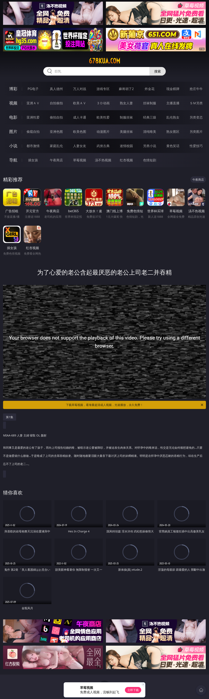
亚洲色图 (56, 131)
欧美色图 (79, 131)
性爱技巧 (196, 146)
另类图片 (196, 131)
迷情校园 (126, 146)
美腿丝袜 (126, 131)
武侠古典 (103, 146)
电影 (13, 117)
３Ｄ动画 (103, 103)
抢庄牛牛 (196, 89)
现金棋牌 (172, 89)
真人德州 (56, 89)
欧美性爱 (103, 117)
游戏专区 (103, 89)
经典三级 (149, 117)
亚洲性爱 (33, 117)
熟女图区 (172, 131)
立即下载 (133, 690)
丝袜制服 (149, 103)
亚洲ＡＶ (33, 103)
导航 (13, 160)
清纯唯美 (149, 131)
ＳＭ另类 (196, 103)
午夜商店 (56, 160)
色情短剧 (149, 160)
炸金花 (150, 89)
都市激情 (33, 146)
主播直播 (172, 103)
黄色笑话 (172, 146)
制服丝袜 (126, 117)
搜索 (157, 71)
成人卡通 (79, 117)
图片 (13, 131)
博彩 (13, 88)
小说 (13, 145)
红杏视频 (126, 160)
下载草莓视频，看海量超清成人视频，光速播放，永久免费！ (135, 404)
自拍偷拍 (56, 103)
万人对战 (79, 89)
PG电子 (33, 89)
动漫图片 (103, 131)
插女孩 (33, 160)
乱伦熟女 (172, 117)
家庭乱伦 (56, 146)
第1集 (9, 417)
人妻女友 (79, 146)
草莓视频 (79, 160)
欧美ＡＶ (79, 103)
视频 (13, 103)
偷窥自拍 (33, 131)
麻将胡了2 (126, 89)
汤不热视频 (103, 160)
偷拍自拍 (56, 117)
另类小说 (149, 146)
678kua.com (104, 61)
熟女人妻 (126, 103)
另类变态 (196, 117)
